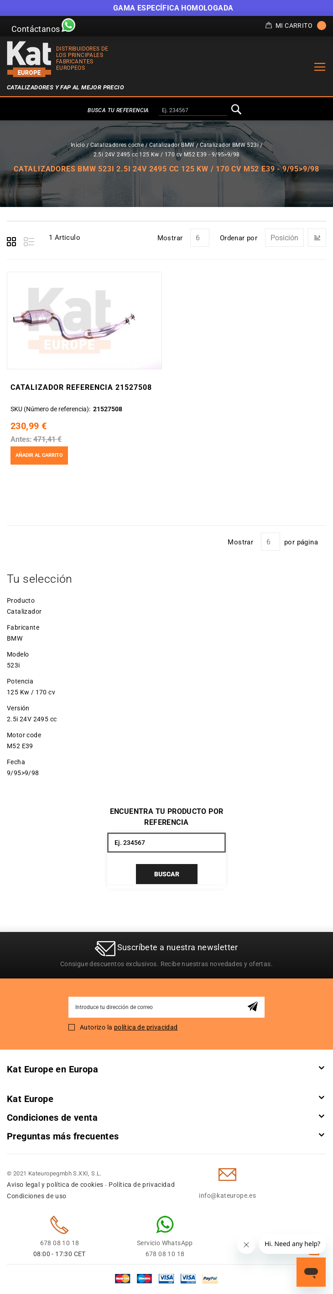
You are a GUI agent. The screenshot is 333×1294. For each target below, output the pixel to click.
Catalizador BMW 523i (229, 145)
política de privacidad (146, 1027)
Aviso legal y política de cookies (55, 1184)
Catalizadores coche (117, 145)
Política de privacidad (142, 1184)
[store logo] (29, 59)
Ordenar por (238, 238)
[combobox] (193, 111)
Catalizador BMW (172, 145)
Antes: (21, 439)
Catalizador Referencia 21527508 (81, 387)
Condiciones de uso (37, 1196)
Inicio (78, 145)
